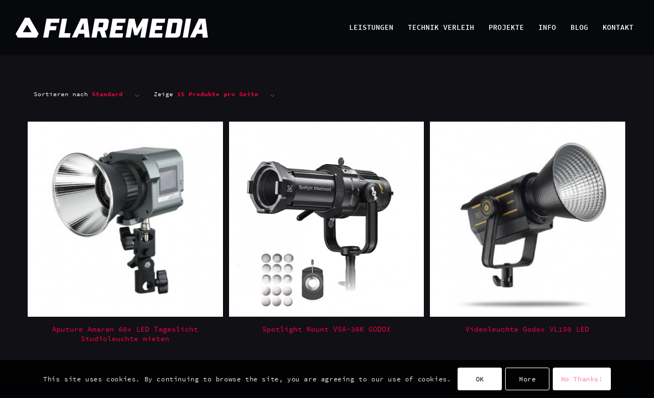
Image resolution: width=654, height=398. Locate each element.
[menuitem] (371, 27)
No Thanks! (582, 379)
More (527, 379)
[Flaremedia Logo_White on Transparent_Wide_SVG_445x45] (286, 27)
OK (480, 379)
